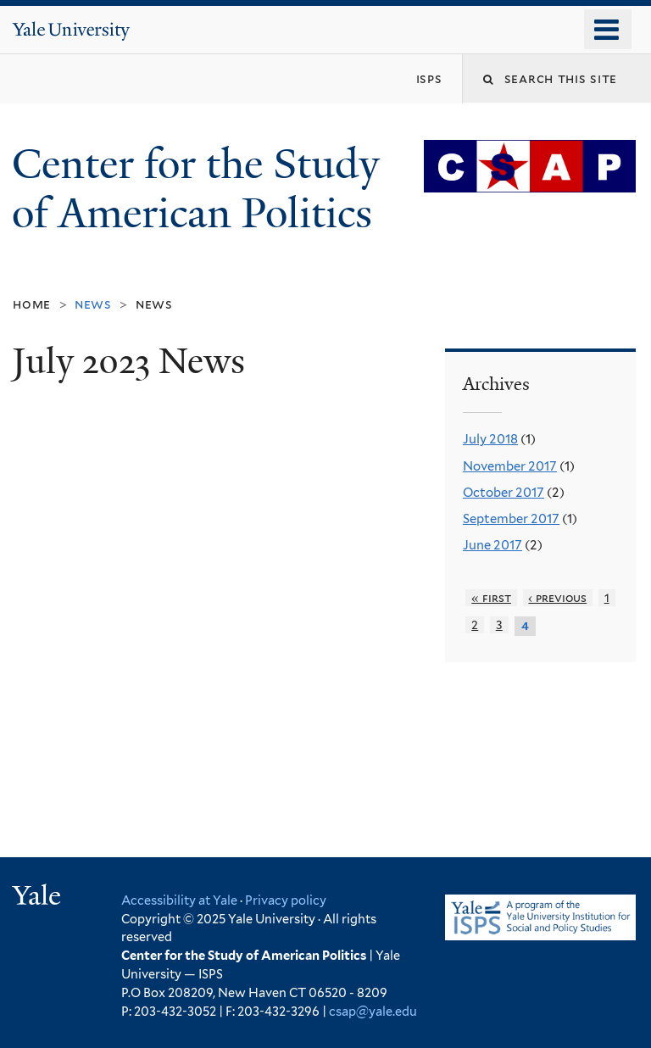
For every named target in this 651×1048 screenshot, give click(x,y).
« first (491, 598)
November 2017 (510, 466)
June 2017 (492, 545)
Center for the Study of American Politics (197, 189)
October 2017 (503, 492)
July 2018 (490, 439)
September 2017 (511, 519)
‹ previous (557, 598)
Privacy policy (285, 900)
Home (32, 304)
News (154, 304)
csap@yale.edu (373, 1011)
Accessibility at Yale (179, 900)
